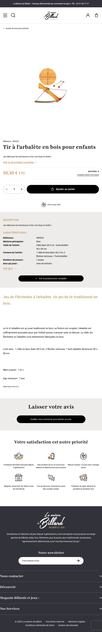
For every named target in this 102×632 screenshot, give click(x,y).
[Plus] (21, 189)
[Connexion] (87, 15)
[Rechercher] (13, 15)
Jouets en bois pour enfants (16, 28)
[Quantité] (14, 189)
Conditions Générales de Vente (39, 625)
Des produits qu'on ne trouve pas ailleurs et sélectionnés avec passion (51, 460)
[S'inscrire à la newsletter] (78, 560)
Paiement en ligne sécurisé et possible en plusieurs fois (83, 481)
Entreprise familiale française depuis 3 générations (19, 460)
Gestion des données (68, 625)
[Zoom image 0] (51, 85)
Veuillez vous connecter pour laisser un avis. (51, 419)
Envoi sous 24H (51, 204)
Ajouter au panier (63, 189)
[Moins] (6, 189)
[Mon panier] (96, 15)
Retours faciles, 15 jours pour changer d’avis (83, 460)
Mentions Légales (76, 621)
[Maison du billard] (51, 15)
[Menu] (5, 15)
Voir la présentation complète (51, 278)
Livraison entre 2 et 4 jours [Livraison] (88, 175)
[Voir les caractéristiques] (9, 269)
